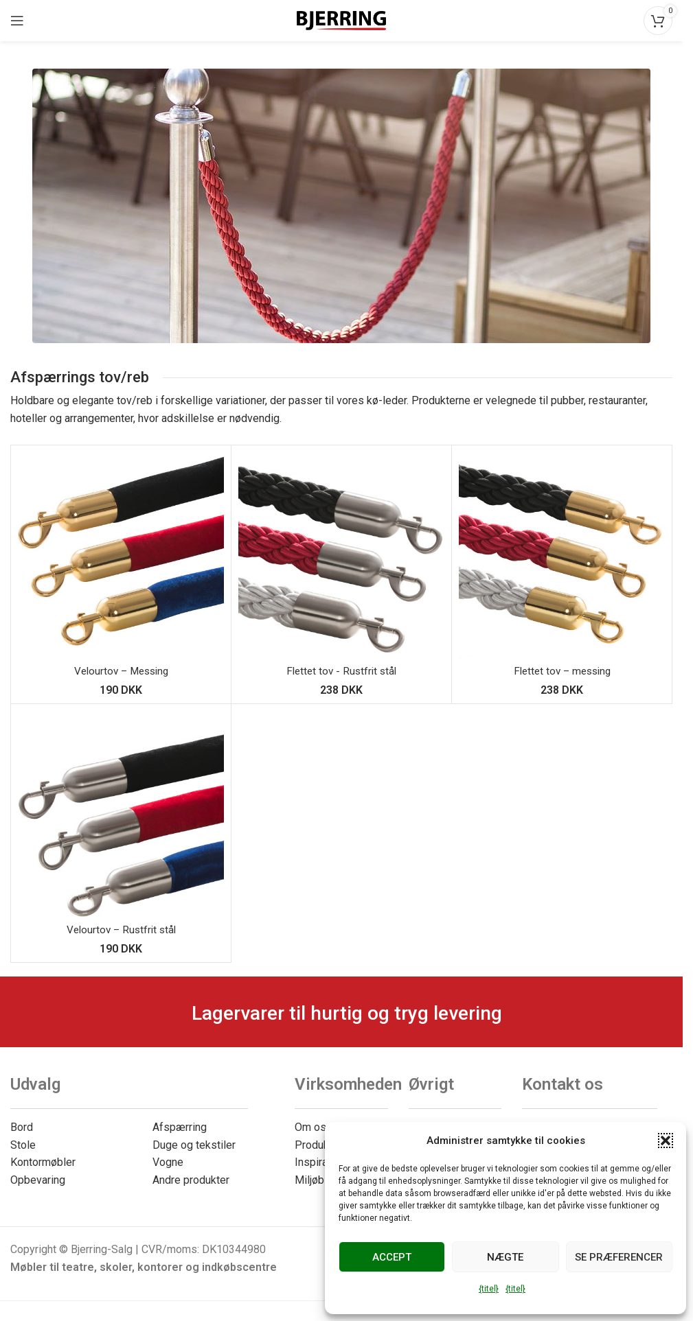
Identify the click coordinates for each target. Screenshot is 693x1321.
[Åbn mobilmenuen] (17, 20)
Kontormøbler (43, 1162)
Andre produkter (190, 1179)
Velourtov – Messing (121, 670)
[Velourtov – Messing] (121, 555)
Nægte (505, 1257)
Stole (23, 1145)
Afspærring (179, 1127)
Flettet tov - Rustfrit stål (341, 670)
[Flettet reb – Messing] (562, 555)
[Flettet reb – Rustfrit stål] (341, 555)
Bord (21, 1127)
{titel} (489, 1289)
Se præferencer (619, 1257)
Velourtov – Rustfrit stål (121, 929)
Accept (391, 1257)
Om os (310, 1127)
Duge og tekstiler (194, 1145)
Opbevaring (37, 1179)
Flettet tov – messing (562, 670)
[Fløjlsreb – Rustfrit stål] (121, 814)
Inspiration (320, 1162)
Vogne (167, 1162)
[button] (665, 1140)
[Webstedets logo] (341, 19)
